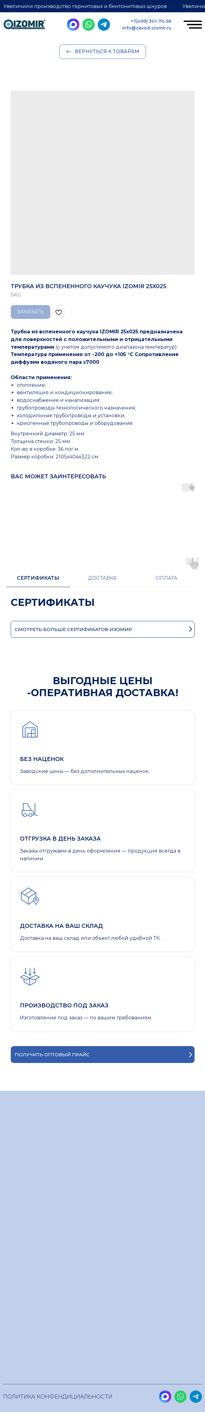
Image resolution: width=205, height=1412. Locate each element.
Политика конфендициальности (57, 1396)
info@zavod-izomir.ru (146, 28)
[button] (103, 1037)
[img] (24, 25)
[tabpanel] (102, 591)
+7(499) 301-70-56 (151, 21)
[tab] (38, 564)
